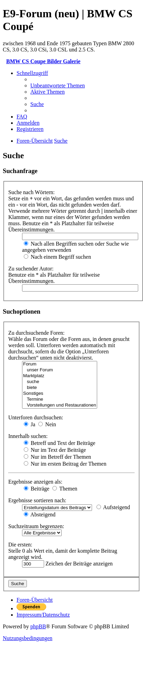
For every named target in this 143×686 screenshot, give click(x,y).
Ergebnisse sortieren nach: (37, 500)
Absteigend (39, 514)
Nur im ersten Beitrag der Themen (65, 464)
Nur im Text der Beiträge (55, 450)
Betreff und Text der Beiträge (59, 443)
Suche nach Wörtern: (31, 192)
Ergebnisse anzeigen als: (35, 482)
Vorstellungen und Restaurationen (59, 405)
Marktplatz (59, 376)
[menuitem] (57, 85)
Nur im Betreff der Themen (57, 457)
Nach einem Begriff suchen (57, 257)
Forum (59, 364)
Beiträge (36, 489)
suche (59, 382)
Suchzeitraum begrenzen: (36, 526)
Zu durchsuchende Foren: (36, 333)
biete (59, 388)
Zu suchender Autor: (31, 268)
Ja (29, 424)
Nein (47, 424)
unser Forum (59, 370)
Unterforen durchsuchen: (35, 417)
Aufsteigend (113, 507)
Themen (64, 489)
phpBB (38, 626)
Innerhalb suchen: (28, 436)
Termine (59, 399)
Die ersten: (20, 544)
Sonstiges (59, 394)
